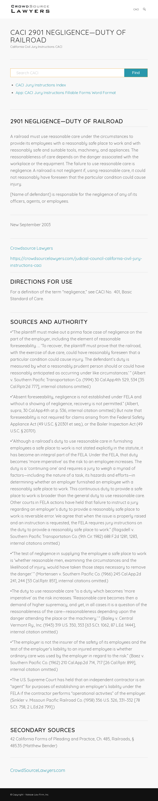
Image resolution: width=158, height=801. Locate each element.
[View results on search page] (136, 73)
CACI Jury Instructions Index (41, 84)
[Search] (144, 9)
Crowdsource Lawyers (31, 248)
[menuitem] (136, 9)
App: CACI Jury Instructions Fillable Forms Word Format (66, 92)
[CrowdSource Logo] (30, 9)
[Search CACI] (79, 73)
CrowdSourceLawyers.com (37, 770)
